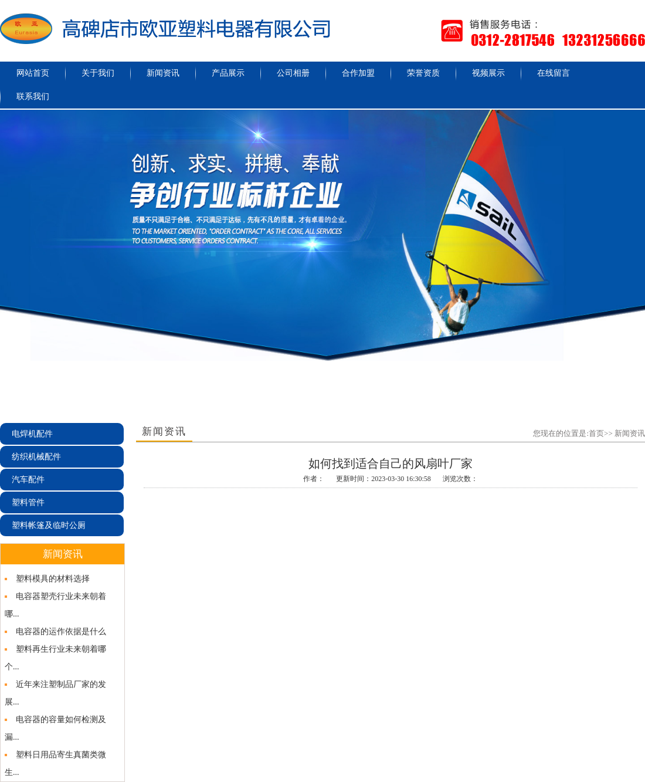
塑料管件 (28, 502)
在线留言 (553, 73)
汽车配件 (28, 479)
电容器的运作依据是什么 (61, 631)
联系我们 (32, 96)
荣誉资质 (423, 73)
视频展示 (488, 73)
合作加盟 (358, 73)
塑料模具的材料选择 (53, 578)
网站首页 (32, 73)
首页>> (601, 433)
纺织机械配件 (36, 456)
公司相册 (293, 73)
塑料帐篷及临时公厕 (49, 525)
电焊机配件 (32, 433)
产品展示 (228, 73)
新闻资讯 (163, 73)
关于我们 (98, 73)
